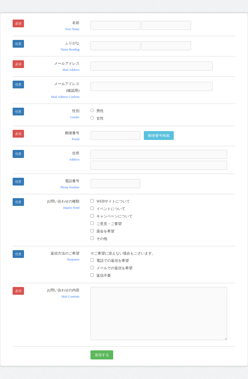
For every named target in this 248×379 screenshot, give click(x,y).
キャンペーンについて (111, 216)
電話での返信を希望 (109, 260)
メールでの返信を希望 (111, 268)
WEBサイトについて (110, 201)
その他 (98, 239)
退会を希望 (102, 231)
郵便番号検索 (159, 135)
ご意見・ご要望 (106, 224)
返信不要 (100, 275)
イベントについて (107, 209)
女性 (97, 118)
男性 (97, 111)
